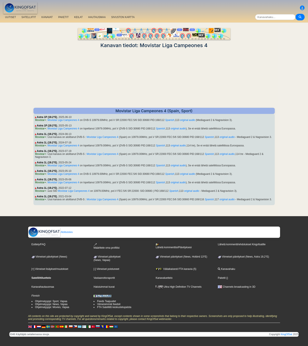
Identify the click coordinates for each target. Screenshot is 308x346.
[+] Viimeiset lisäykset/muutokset (50, 269)
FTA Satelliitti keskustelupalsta (114, 307)
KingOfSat (286, 334)
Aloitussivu (50, 232)
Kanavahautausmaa (43, 286)
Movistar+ (40, 120)
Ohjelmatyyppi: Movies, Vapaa (52, 307)
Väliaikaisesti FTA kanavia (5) (176, 269)
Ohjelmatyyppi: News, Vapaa (51, 304)
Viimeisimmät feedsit (108, 304)
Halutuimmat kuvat (104, 286)
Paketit (222, 277)
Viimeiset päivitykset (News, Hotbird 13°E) (181, 256)
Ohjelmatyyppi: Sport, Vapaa (51, 301)
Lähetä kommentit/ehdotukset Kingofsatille (241, 244)
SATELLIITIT (28, 17)
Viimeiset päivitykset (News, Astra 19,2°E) (243, 256)
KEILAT (78, 17)
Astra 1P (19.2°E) (47, 117)
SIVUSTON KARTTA (123, 17)
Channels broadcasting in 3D (236, 286)
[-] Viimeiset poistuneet (106, 269)
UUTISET (10, 17)
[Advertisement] (154, 78)
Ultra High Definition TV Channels (179, 286)
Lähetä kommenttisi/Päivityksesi (174, 246)
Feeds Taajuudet (106, 301)
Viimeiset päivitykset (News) (49, 256)
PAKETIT (63, 17)
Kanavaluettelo (164, 277)
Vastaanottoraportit (104, 277)
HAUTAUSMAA (97, 17)
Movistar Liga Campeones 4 (63, 120)
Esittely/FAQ (39, 244)
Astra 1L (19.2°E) (47, 134)
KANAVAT (47, 17)
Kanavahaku (226, 269)
